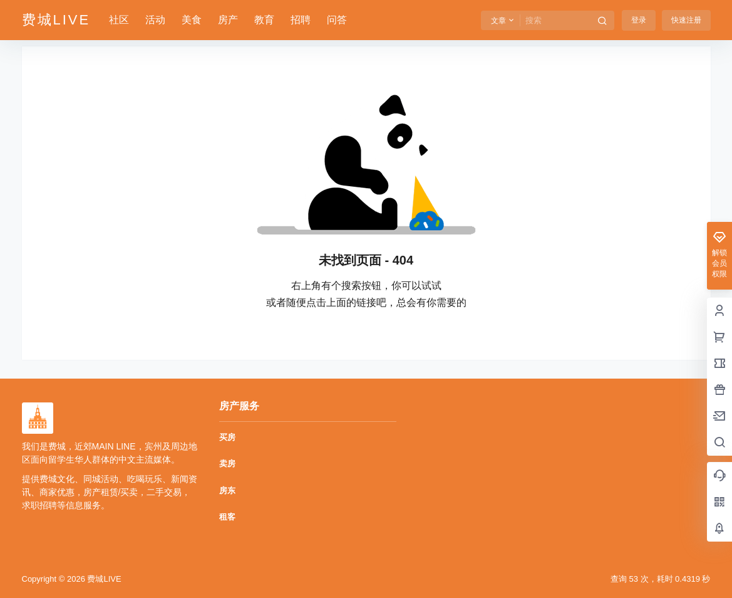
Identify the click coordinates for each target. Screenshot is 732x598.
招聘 (301, 19)
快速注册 (686, 20)
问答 (337, 19)
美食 (192, 19)
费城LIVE (103, 579)
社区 (119, 19)
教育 (264, 19)
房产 (228, 19)
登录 (638, 20)
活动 (155, 19)
